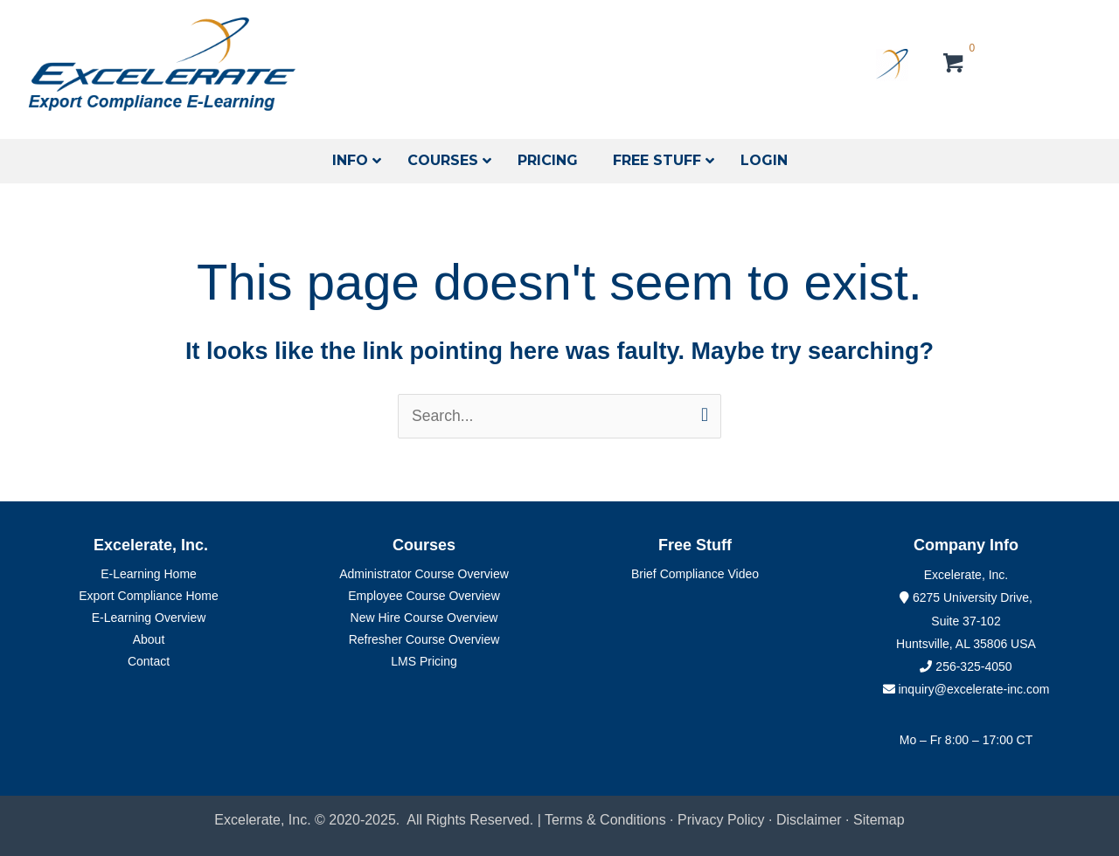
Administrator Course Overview (424, 575)
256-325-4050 (973, 666)
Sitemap (879, 820)
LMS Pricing (423, 662)
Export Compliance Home (149, 597)
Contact (149, 662)
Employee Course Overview (424, 597)
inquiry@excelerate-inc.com (966, 690)
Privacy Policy (721, 820)
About (149, 640)
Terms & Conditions (605, 820)
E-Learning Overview (149, 618)
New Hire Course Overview (424, 618)
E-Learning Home (149, 575)
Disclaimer (810, 820)
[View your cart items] (954, 65)
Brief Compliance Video (695, 575)
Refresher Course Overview (424, 640)
